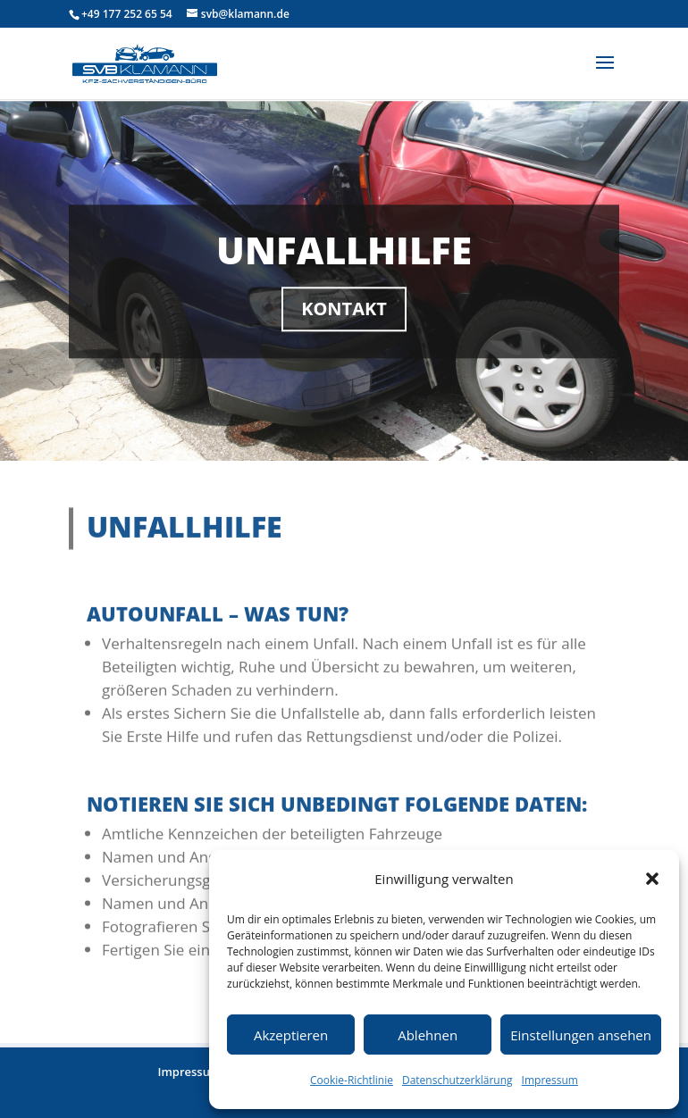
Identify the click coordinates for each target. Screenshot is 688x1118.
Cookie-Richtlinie (351, 1080)
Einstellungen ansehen (580, 1035)
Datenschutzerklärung (457, 1080)
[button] (652, 879)
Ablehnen (427, 1035)
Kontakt (344, 315)
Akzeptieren (291, 1035)
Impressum (550, 1080)
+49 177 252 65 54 (126, 13)
